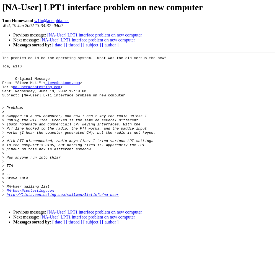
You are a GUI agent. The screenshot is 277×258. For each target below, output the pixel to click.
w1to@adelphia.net (51, 20)
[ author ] (110, 45)
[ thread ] (74, 45)
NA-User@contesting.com (30, 217)
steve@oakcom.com (62, 88)
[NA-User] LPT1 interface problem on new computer (94, 35)
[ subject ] (92, 45)
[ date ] (58, 45)
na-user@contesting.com (37, 93)
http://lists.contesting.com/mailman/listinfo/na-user (63, 222)
